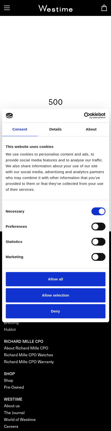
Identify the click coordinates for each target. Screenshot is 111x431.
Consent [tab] (19, 129)
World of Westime (20, 419)
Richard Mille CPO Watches (28, 354)
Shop (8, 380)
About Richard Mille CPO (26, 347)
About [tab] (91, 129)
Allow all (55, 279)
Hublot (10, 329)
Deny (55, 311)
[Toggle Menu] (7, 8)
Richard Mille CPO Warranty (29, 361)
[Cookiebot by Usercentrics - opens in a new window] (83, 115)
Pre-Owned (14, 387)
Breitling (11, 322)
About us (12, 405)
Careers (11, 426)
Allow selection (55, 295)
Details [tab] (55, 129)
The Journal (14, 412)
